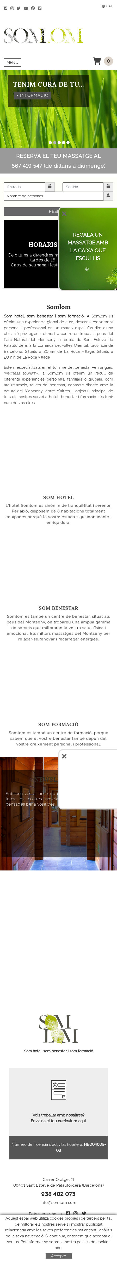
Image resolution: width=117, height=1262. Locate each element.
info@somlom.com (59, 1202)
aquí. (82, 1121)
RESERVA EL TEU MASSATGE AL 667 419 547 (58, 161)
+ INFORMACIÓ (32, 94)
